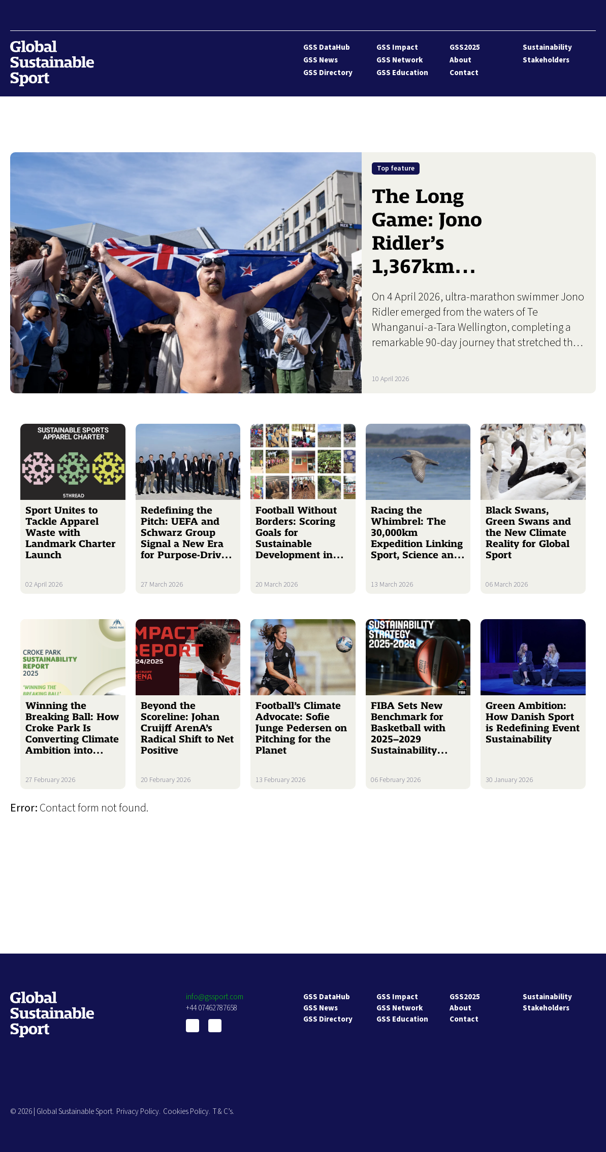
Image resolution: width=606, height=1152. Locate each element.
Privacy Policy (137, 1111)
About (460, 60)
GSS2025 (465, 47)
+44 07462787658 (211, 1008)
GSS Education (402, 72)
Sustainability (547, 47)
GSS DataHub (326, 47)
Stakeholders (546, 60)
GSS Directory (328, 72)
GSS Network (399, 60)
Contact (464, 72)
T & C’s (223, 1111)
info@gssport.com (214, 997)
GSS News (320, 60)
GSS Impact (397, 47)
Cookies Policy (186, 1111)
